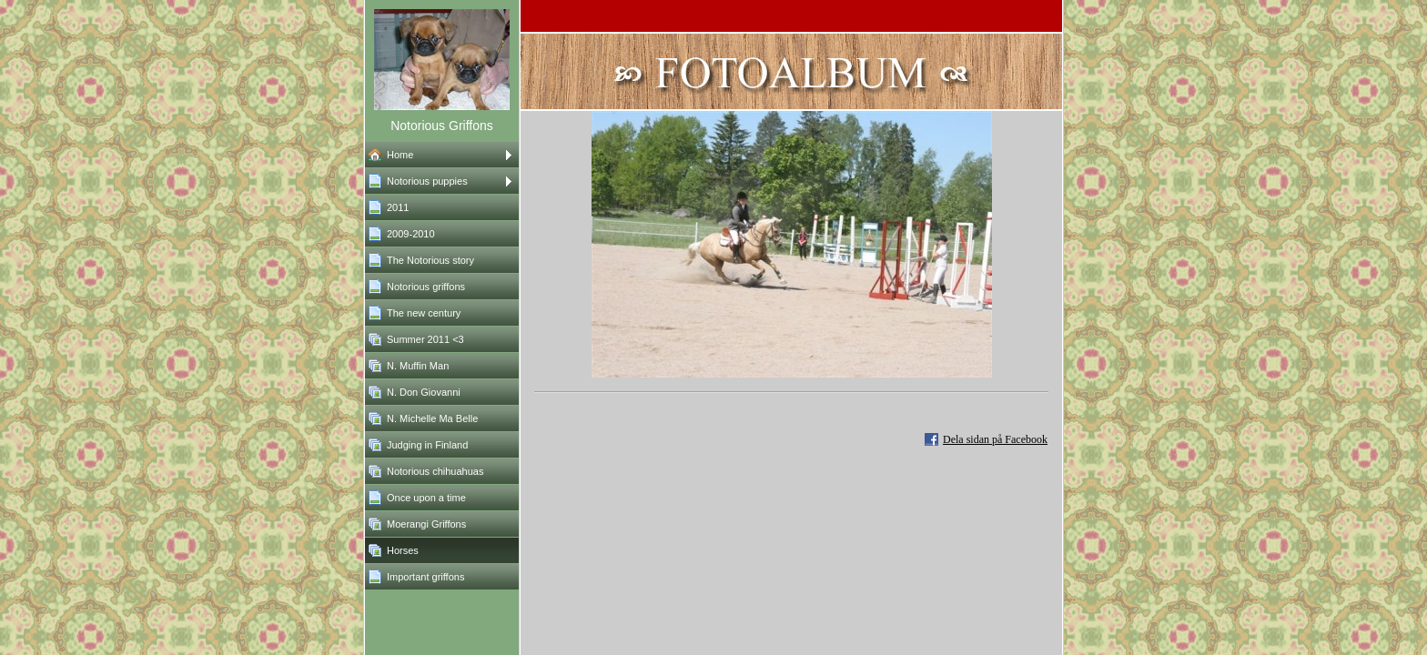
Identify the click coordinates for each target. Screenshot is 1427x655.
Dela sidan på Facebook (995, 439)
